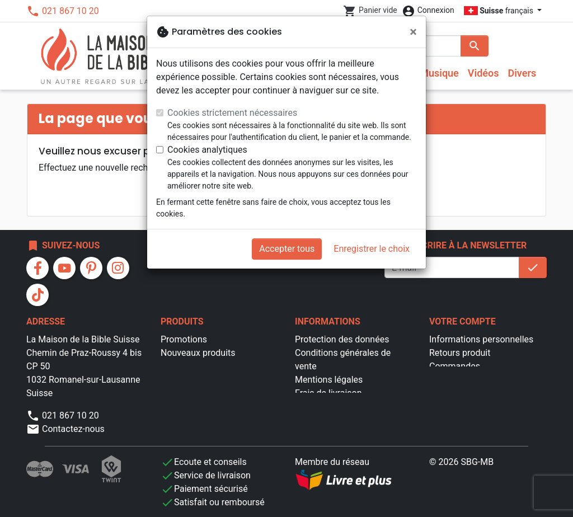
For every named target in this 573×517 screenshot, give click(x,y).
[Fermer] (413, 32)
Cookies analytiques (207, 149)
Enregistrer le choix (372, 248)
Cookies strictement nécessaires (232, 112)
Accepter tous (286, 248)
